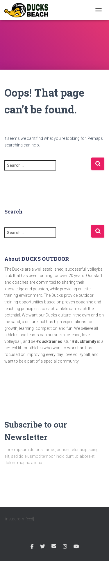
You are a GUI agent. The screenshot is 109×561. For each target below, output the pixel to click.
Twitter (42, 546)
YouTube (76, 546)
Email (54, 546)
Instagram (65, 546)
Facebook (32, 546)
